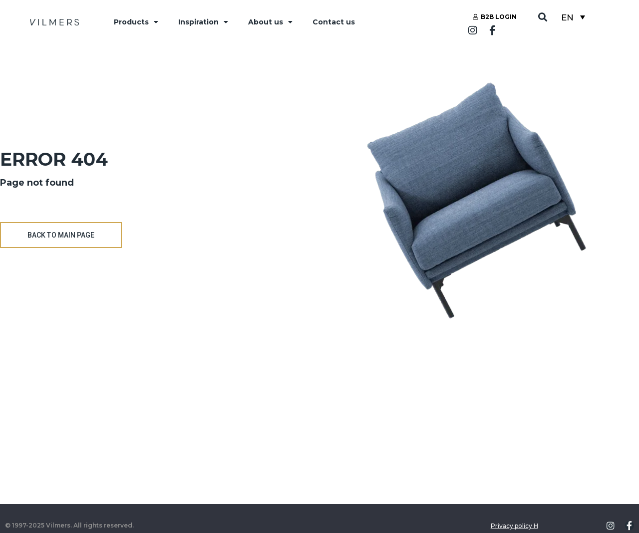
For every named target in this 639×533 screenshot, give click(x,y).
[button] (543, 17)
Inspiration (203, 21)
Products (136, 21)
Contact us (334, 21)
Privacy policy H (514, 526)
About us (270, 21)
